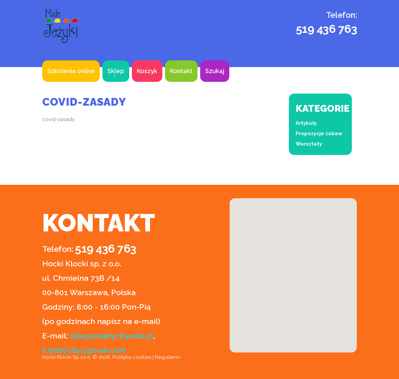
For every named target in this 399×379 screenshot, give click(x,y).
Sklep (115, 70)
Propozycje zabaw (319, 133)
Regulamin (167, 357)
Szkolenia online (71, 70)
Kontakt (181, 70)
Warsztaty (309, 144)
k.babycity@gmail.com (84, 350)
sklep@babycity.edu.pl (111, 335)
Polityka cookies (131, 357)
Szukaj (214, 70)
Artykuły (306, 123)
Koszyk (147, 70)
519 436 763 (326, 29)
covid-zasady (58, 119)
